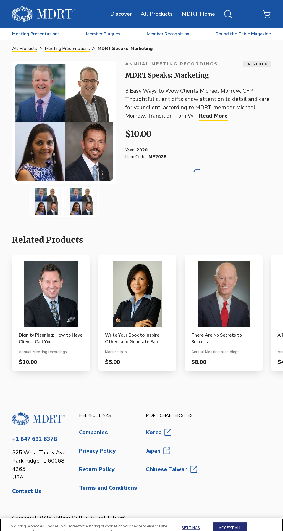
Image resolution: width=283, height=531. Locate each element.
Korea (158, 432)
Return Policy (97, 469)
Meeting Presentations (67, 49)
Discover (121, 14)
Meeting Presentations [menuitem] (36, 34)
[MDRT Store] (44, 14)
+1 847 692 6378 (34, 439)
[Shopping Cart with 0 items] (267, 14)
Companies (93, 432)
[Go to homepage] (41, 418)
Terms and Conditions (108, 488)
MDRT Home (198, 14)
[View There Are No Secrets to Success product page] (223, 296)
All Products (157, 14)
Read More (213, 115)
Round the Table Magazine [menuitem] (243, 34)
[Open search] (228, 14)
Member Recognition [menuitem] (168, 34)
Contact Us (26, 491)
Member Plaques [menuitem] (103, 34)
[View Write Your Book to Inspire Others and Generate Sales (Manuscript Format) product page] (137, 296)
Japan (158, 451)
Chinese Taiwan (171, 469)
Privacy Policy (97, 451)
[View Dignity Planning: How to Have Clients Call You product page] (51, 296)
